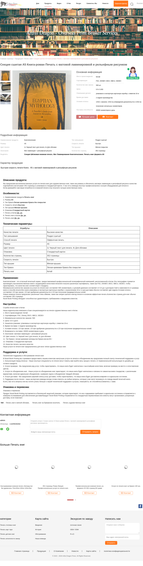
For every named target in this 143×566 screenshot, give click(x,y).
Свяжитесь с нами (108, 382)
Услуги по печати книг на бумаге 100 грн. (126, 486)
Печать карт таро (6, 529)
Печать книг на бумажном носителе (46, 403)
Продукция (41, 551)
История (38, 529)
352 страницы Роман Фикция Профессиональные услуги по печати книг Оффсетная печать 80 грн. (53, 487)
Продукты (48, 3)
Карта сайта (91, 551)
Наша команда (40, 538)
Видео (59, 3)
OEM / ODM (74, 529)
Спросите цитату (121, 3)
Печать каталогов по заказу (10, 538)
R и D (72, 534)
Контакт (107, 117)
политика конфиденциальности (117, 551)
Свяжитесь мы (91, 3)
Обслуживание (40, 534)
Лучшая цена (86, 117)
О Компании (59, 551)
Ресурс (78, 3)
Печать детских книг (7, 534)
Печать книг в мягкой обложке (17, 403)
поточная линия (75, 525)
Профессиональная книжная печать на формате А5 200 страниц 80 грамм (89, 487)
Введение (38, 525)
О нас (69, 3)
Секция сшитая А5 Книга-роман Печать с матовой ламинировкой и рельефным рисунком (66, 59)
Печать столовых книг (8, 525)
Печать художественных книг (74, 403)
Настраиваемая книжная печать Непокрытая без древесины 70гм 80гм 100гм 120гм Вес (16, 487)
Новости (105, 3)
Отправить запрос (90, 432)
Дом (37, 3)
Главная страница (21, 551)
